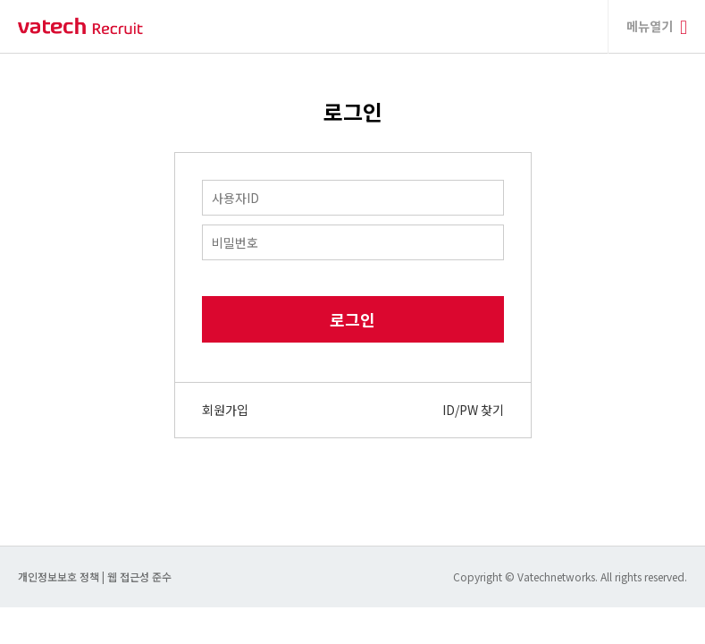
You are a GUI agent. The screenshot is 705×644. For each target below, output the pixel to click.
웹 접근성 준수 (139, 576)
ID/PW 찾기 (473, 410)
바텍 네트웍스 (80, 26)
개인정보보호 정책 (60, 576)
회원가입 (225, 410)
